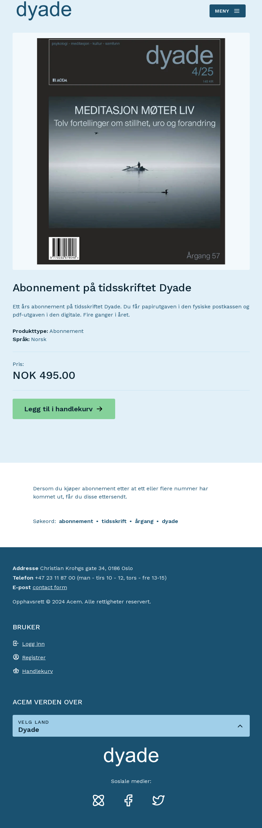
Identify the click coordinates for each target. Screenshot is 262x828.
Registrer (34, 657)
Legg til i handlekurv (58, 409)
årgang (144, 521)
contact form (50, 587)
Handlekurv (37, 671)
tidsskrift (114, 521)
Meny (227, 11)
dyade (170, 521)
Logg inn (33, 644)
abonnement (76, 521)
